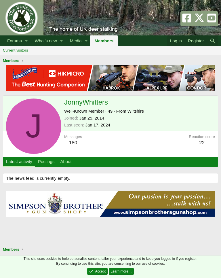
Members (103, 40)
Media (76, 40)
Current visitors (15, 50)
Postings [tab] (46, 161)
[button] (26, 40)
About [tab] (65, 161)
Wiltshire (135, 111)
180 (73, 142)
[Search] (212, 40)
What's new (46, 40)
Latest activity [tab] (19, 161)
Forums (14, 40)
